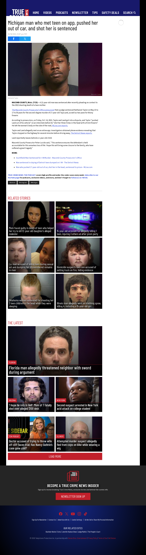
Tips (95, 13)
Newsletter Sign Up (73, 496)
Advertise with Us (63, 520)
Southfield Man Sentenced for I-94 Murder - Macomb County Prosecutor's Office (49, 158)
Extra (59, 532)
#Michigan (34, 182)
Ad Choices (112, 538)
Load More (55, 456)
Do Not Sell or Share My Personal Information (99, 520)
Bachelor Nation (51, 532)
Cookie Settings (77, 520)
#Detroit (12, 182)
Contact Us (52, 520)
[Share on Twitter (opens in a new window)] (25, 38)
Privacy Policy (92, 538)
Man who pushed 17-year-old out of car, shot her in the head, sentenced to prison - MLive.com (54, 167)
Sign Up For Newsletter (39, 520)
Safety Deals (110, 13)
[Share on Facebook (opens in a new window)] (13, 38)
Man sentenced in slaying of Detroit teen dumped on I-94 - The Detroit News (47, 162)
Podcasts (62, 13)
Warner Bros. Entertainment (77, 538)
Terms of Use (102, 538)
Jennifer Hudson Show (69, 532)
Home (36, 13)
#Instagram (23, 182)
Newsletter (80, 13)
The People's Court (94, 532)
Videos (47, 13)
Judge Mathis (82, 532)
